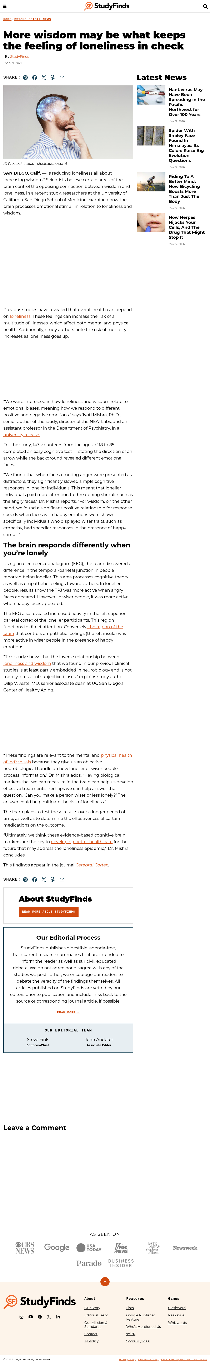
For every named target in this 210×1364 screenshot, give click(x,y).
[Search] (205, 6)
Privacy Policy (127, 1359)
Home (7, 19)
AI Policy (91, 1341)
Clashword (177, 1308)
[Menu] (4, 6)
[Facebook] (39, 1316)
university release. (21, 434)
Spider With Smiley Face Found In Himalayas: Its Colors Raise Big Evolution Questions (186, 145)
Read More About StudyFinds (48, 911)
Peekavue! (176, 1315)
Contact (91, 1334)
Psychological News (32, 19)
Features (135, 1299)
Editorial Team (96, 1315)
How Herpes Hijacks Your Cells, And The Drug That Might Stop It (187, 227)
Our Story (92, 1308)
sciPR (130, 1334)
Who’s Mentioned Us (143, 1327)
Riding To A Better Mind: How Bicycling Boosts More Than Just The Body (184, 189)
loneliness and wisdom (27, 663)
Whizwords (177, 1323)
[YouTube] (30, 1316)
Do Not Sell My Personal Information (184, 1359)
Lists (130, 1308)
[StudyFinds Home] (107, 6)
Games (173, 1299)
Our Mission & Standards (95, 1325)
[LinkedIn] (58, 1316)
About (90, 1299)
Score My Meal (138, 1341)
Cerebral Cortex (91, 865)
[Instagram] (21, 1316)
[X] (49, 1316)
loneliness (20, 316)
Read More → (68, 1012)
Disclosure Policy (148, 1359)
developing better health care (81, 841)
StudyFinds (19, 57)
